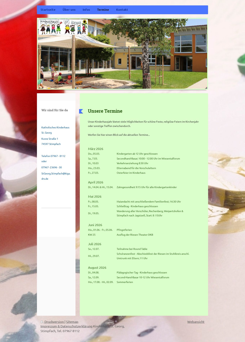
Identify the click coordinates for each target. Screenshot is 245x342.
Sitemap (72, 321)
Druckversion (52, 321)
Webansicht (195, 321)
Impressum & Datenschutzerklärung (66, 326)
